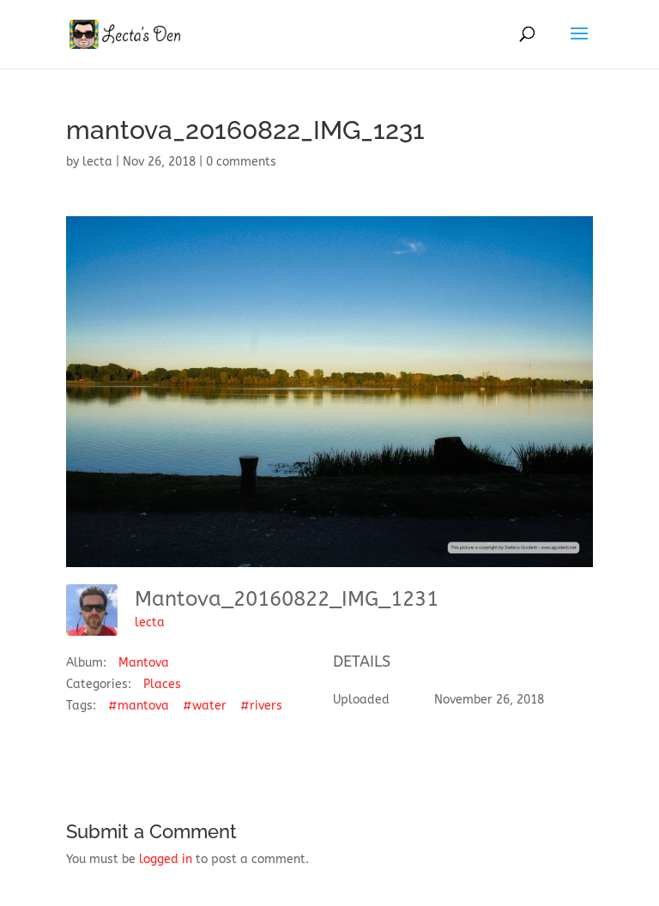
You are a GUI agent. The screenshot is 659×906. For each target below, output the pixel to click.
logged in (165, 859)
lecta (97, 161)
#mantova (138, 705)
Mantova (143, 662)
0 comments (241, 161)
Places (162, 684)
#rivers (261, 705)
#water (205, 705)
